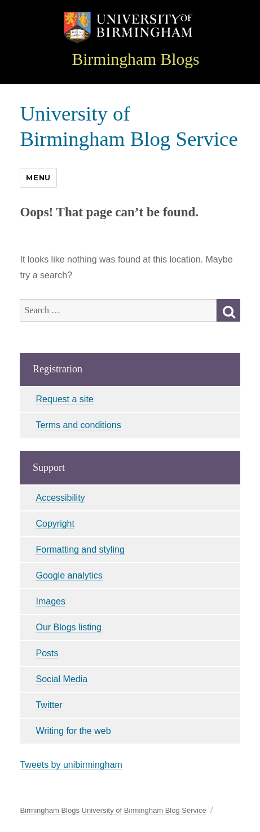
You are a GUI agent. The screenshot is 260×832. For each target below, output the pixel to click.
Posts (47, 653)
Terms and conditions (78, 425)
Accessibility (60, 497)
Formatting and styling (80, 549)
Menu (38, 177)
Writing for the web (73, 731)
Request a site (64, 399)
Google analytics (69, 575)
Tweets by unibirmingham (71, 764)
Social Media (61, 679)
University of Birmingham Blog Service (144, 810)
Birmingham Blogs (135, 59)
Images (50, 601)
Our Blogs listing (69, 627)
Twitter (49, 705)
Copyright (55, 523)
